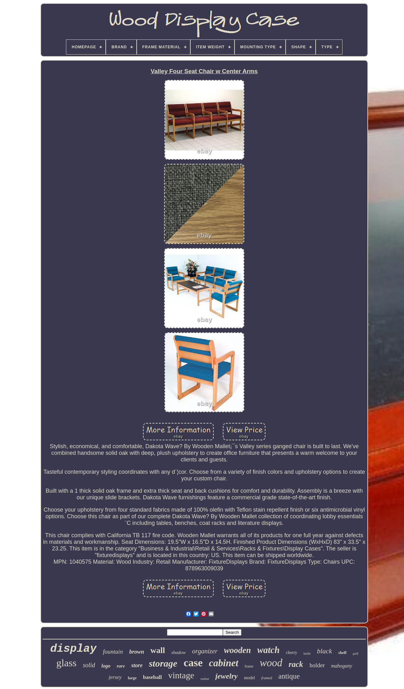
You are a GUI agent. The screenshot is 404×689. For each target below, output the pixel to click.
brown (136, 652)
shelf (342, 652)
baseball (152, 677)
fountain (113, 651)
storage (163, 663)
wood (271, 662)
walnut (204, 678)
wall (157, 650)
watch (268, 650)
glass (66, 662)
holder (317, 665)
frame (249, 666)
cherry (291, 652)
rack (296, 664)
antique (289, 676)
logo (105, 665)
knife (307, 653)
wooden (237, 650)
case (193, 662)
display (73, 649)
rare (121, 665)
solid (89, 665)
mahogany (341, 665)
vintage (181, 675)
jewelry (226, 676)
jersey (115, 677)
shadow (178, 652)
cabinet (223, 662)
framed (266, 678)
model (249, 677)
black (324, 651)
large (132, 677)
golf (355, 653)
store (137, 665)
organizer (205, 651)
